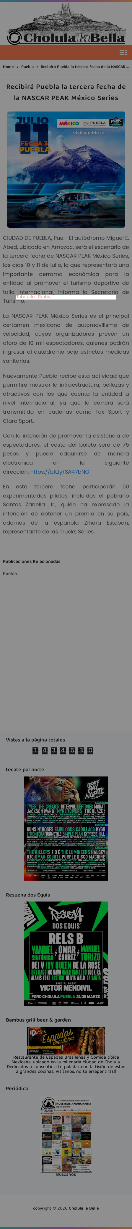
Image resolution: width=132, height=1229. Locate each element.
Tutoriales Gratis (33, 297)
